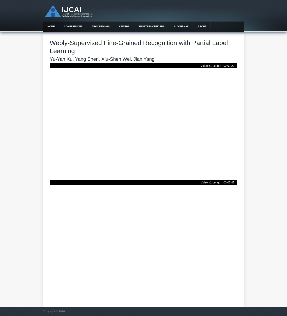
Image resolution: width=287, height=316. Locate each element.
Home (51, 26)
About (202, 26)
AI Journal (181, 26)
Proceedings (101, 26)
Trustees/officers (151, 26)
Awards (124, 26)
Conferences (73, 26)
